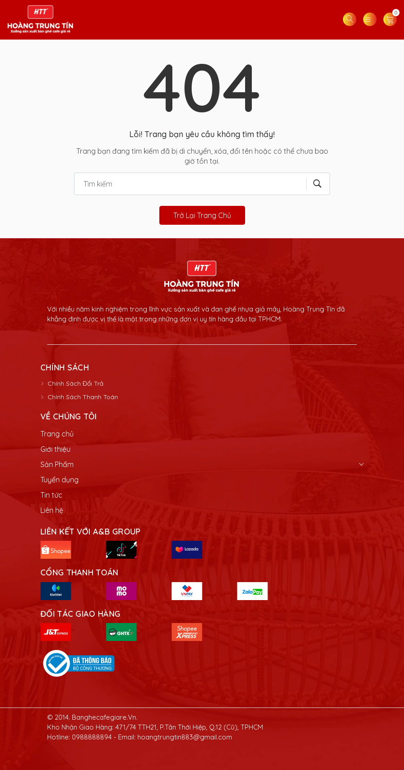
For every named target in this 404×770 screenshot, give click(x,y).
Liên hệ (51, 510)
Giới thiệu (55, 449)
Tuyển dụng (59, 479)
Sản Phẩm (57, 464)
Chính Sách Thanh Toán (83, 397)
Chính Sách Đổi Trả (75, 383)
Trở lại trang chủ (202, 215)
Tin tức (51, 494)
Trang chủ (57, 433)
